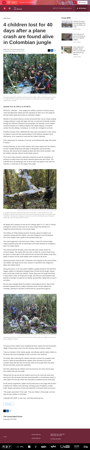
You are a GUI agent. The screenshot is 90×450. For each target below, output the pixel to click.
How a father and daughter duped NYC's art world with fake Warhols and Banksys (79, 50)
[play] (4, 8)
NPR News (6, 18)
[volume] (9, 8)
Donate (83, 2)
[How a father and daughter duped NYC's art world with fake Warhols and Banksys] (67, 49)
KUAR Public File (36, 434)
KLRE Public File (36, 438)
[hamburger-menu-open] (4, 2)
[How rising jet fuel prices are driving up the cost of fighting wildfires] (67, 37)
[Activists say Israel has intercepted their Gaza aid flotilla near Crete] (67, 24)
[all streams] (81, 8)
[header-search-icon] (74, 2)
